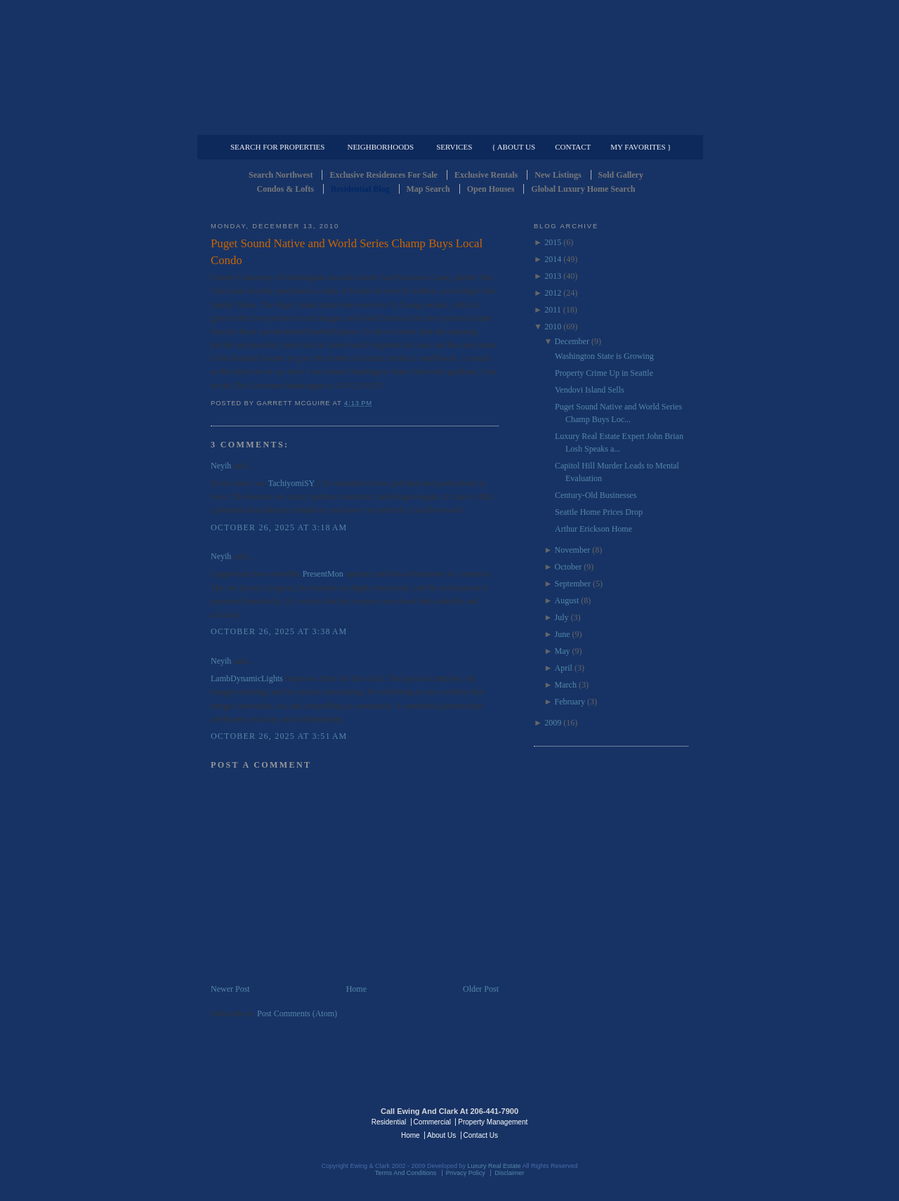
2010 (552, 327)
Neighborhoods (380, 147)
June (562, 634)
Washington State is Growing (604, 356)
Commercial (447, 123)
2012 (552, 293)
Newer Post (230, 989)
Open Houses (491, 189)
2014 (552, 259)
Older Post (481, 989)
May (562, 651)
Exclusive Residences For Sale (383, 175)
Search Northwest (281, 175)
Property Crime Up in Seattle (604, 373)
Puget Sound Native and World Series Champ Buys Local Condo (347, 252)
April (563, 668)
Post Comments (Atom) (297, 1013)
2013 (552, 276)
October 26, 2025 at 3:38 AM (279, 631)
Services (454, 147)
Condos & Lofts (285, 189)
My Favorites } (640, 147)
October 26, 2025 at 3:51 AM (279, 736)
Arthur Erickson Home (593, 529)
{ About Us (513, 147)
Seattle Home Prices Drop (599, 512)
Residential (389, 1122)
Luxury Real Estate (627, 1120)
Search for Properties (277, 147)
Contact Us (481, 1135)
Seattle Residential (449, 66)
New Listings (557, 175)
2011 (552, 310)
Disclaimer (509, 1172)
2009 (552, 723)
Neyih (221, 466)
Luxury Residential (283, 123)
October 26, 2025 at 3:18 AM (279, 527)
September (573, 584)
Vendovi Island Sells (589, 390)
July (562, 617)
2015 (552, 242)
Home (356, 989)
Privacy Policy (465, 1172)
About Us (441, 1135)
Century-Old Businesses (595, 495)
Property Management (614, 123)
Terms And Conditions (406, 1172)
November (573, 550)
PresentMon (323, 574)
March (566, 685)
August (567, 600)
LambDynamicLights (247, 678)
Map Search (428, 189)
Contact (573, 147)
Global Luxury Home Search (583, 189)
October (568, 567)
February (570, 702)
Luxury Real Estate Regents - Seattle (272, 1120)
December (572, 341)
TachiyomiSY (291, 483)
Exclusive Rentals (486, 175)
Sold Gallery (620, 175)
